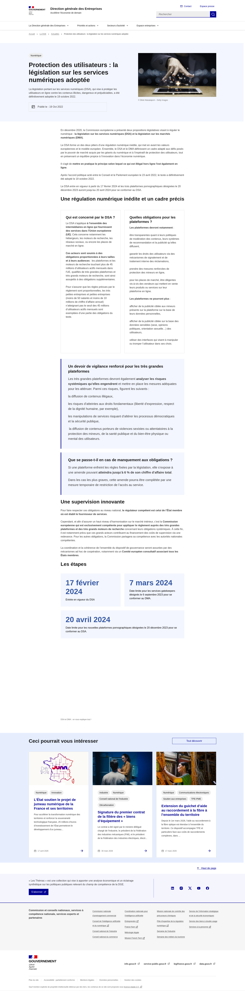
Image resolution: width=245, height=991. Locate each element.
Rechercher (213, 14)
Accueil (32, 34)
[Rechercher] (183, 14)
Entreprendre (130, 921)
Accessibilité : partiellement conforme (59, 980)
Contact (187, 6)
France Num (130, 927)
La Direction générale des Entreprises (47, 25)
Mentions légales (87, 980)
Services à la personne (198, 927)
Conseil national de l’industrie (104, 931)
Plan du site (34, 980)
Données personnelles (109, 980)
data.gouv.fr (206, 964)
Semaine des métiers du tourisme (171, 937)
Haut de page (208, 868)
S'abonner (36, 892)
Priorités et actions (86, 25)
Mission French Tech (133, 938)
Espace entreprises (146, 25)
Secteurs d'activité (116, 25)
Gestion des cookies (132, 980)
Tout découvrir (194, 741)
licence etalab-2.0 (131, 987)
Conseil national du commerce (105, 937)
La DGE (43, 34)
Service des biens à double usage (203, 921)
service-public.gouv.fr (155, 964)
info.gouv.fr (130, 964)
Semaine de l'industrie (166, 931)
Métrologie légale (132, 932)
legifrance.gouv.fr (183, 964)
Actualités (55, 34)
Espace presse (207, 6)
